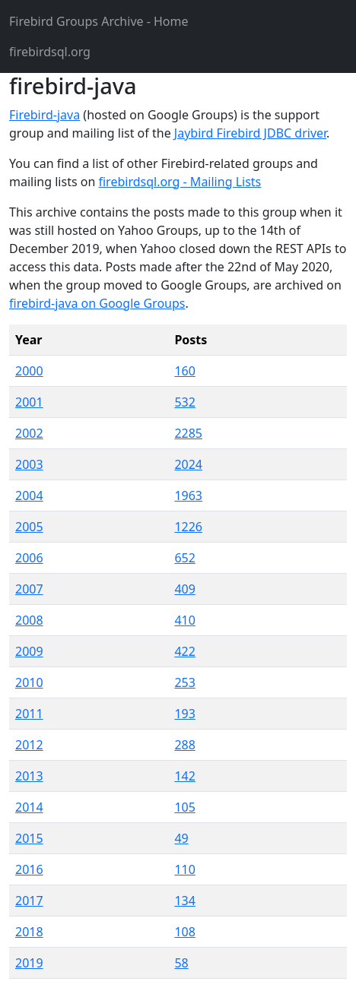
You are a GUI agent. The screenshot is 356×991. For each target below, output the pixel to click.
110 (184, 869)
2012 (29, 744)
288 (184, 744)
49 (181, 838)
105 (184, 807)
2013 (29, 776)
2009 (29, 651)
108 (184, 931)
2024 (188, 464)
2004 (29, 495)
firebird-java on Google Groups (97, 303)
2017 (29, 900)
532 (184, 402)
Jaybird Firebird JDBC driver (250, 133)
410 (184, 620)
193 (184, 713)
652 (184, 557)
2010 (29, 682)
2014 (29, 807)
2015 (29, 838)
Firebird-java (44, 114)
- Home (99, 21)
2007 (29, 589)
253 (184, 682)
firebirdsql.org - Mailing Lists (179, 181)
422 (184, 651)
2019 (29, 963)
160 (184, 371)
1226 (188, 526)
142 (184, 776)
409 (184, 589)
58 (181, 963)
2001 (29, 402)
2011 (29, 713)
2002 (29, 433)
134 (184, 900)
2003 (29, 464)
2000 (29, 371)
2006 (29, 557)
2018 (29, 931)
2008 (29, 620)
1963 (188, 495)
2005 (29, 526)
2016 (29, 869)
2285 (188, 433)
